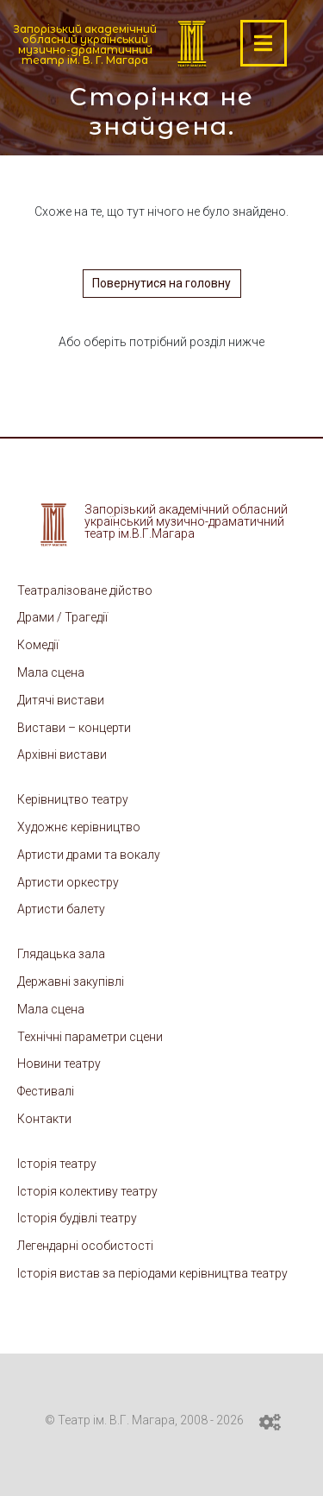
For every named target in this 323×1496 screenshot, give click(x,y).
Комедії (38, 645)
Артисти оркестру (68, 882)
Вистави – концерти (74, 728)
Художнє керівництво (78, 827)
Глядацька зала (61, 954)
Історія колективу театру (87, 1191)
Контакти (44, 1119)
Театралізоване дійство (84, 590)
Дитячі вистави (60, 700)
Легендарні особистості (85, 1246)
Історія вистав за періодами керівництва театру (152, 1273)
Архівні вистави (62, 754)
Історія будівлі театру (77, 1218)
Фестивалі (45, 1091)
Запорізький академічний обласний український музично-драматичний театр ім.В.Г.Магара (186, 521)
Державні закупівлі (70, 981)
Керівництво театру (72, 799)
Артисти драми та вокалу (88, 855)
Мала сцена (50, 672)
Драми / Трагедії (62, 617)
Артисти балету (61, 909)
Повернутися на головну (161, 283)
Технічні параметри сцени (90, 1037)
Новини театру (59, 1063)
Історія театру (56, 1164)
